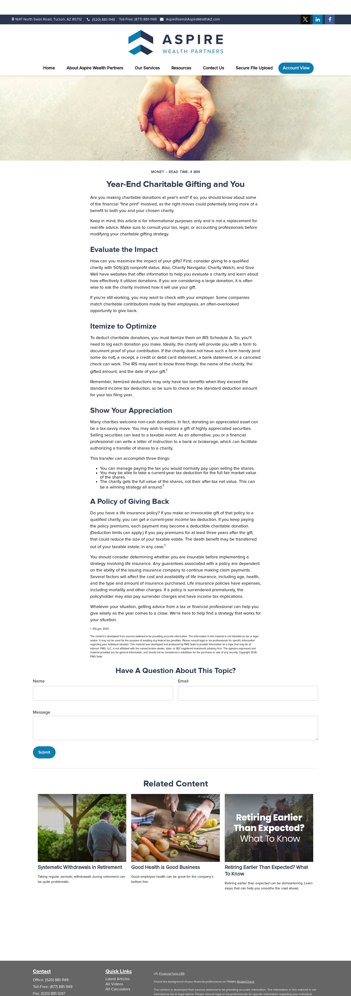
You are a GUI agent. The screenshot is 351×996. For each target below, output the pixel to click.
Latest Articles (118, 964)
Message (41, 698)
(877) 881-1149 (145, 5)
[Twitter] (305, 5)
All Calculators (118, 975)
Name (39, 666)
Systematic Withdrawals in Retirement (80, 852)
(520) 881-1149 (101, 5)
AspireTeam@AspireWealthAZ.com (190, 5)
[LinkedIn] (317, 5)
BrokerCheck (245, 967)
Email (183, 666)
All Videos (114, 969)
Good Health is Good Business (165, 852)
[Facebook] (330, 5)
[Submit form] (44, 738)
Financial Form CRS (172, 959)
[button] (49, 53)
